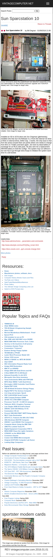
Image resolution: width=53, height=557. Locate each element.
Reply (4, 257)
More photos (5, 253)
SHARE (4, 25)
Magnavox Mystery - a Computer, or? (17, 465)
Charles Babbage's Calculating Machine (18, 480)
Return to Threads (44, 24)
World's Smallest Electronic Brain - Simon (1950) (21, 494)
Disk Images (8, 275)
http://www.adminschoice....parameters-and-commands (22, 241)
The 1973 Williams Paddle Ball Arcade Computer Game (23, 467)
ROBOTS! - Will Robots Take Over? (16, 462)
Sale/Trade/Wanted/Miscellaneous (16, 282)
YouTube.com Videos (11, 280)
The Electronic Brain (11, 473)
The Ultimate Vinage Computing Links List (18, 287)
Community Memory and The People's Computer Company (24, 476)
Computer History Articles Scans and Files (18, 278)
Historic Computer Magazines (14, 491)
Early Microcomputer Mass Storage (16, 505)
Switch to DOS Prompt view (13, 289)
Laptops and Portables (12, 485)
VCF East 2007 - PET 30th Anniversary (17, 471)
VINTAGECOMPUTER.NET (17, 3)
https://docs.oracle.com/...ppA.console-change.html (21, 249)
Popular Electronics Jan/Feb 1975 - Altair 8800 (20, 503)
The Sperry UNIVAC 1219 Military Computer (19, 469)
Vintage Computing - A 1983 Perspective (18, 482)
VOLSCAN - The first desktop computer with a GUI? (22, 460)
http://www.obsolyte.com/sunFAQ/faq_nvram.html (20, 245)
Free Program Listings (12, 498)
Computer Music (10, 500)
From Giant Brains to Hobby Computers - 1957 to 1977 (23, 487)
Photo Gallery (9, 284)
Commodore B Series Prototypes (15, 458)
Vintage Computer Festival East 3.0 (16, 456)
